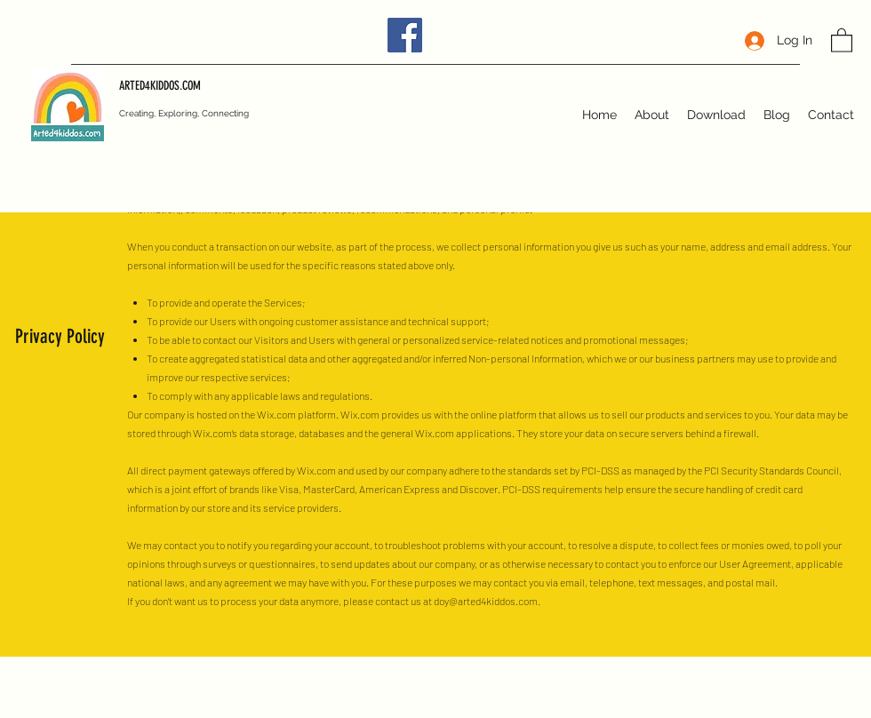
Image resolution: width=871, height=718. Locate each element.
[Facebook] (405, 35)
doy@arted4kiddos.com (486, 600)
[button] (841, 39)
